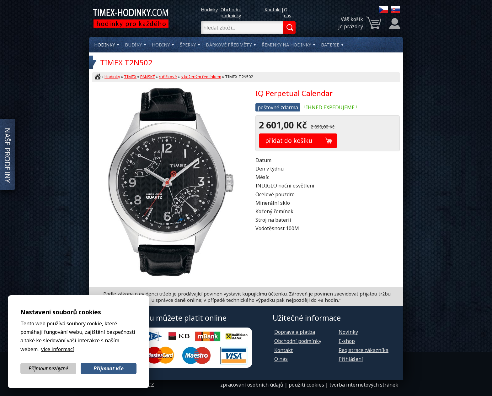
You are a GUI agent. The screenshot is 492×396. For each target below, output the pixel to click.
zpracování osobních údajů (251, 384)
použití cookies (306, 384)
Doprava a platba (294, 331)
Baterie (330, 45)
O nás (287, 13)
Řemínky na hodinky (286, 45)
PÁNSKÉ (147, 76)
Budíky (133, 45)
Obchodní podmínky (231, 13)
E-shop (347, 341)
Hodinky (209, 10)
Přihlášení (351, 358)
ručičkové (168, 76)
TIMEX (130, 76)
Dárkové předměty (229, 45)
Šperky (188, 45)
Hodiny (161, 45)
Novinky (348, 331)
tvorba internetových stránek (363, 384)
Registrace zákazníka (363, 350)
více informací (57, 349)
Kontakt (273, 10)
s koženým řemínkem (201, 76)
